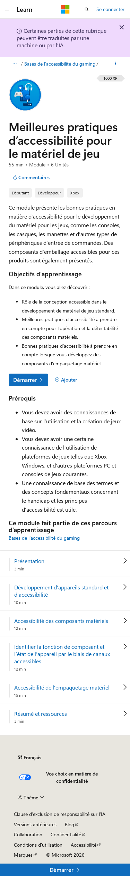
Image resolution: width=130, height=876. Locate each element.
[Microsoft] (65, 9)
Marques (23, 854)
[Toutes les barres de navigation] (14, 63)
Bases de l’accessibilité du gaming (59, 63)
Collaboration (28, 834)
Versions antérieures (35, 824)
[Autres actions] (116, 63)
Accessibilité (83, 844)
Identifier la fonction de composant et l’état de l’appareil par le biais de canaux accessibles (62, 654)
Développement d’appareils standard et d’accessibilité (61, 591)
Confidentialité (66, 834)
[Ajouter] (66, 379)
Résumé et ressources (40, 713)
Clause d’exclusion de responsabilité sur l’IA (59, 814)
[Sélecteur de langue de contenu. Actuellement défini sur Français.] (29, 757)
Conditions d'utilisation (38, 844)
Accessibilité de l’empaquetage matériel (62, 687)
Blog (69, 824)
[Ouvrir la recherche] (87, 9)
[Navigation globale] (7, 9)
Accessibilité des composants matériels (61, 620)
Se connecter (110, 9)
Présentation (29, 561)
